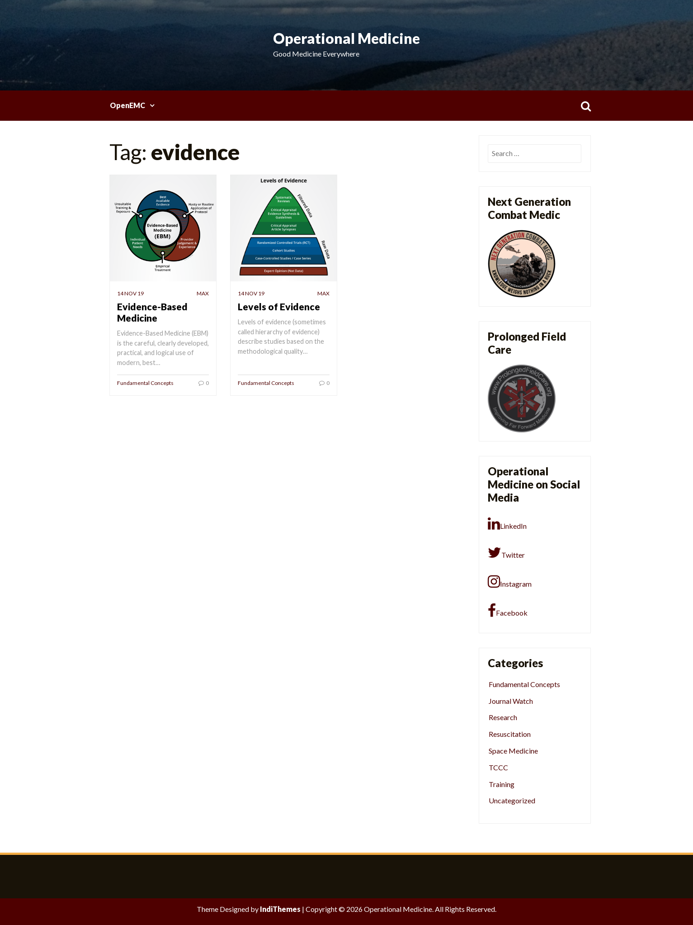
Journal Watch (511, 701)
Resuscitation (510, 734)
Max (203, 293)
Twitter (506, 553)
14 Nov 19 (130, 293)
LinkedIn (507, 524)
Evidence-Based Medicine (152, 312)
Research (503, 717)
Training (501, 784)
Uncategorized (512, 800)
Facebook (508, 610)
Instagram (510, 581)
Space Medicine (513, 750)
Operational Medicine (346, 38)
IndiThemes (280, 909)
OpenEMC (127, 105)
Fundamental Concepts (145, 382)
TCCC (498, 767)
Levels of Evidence (279, 306)
